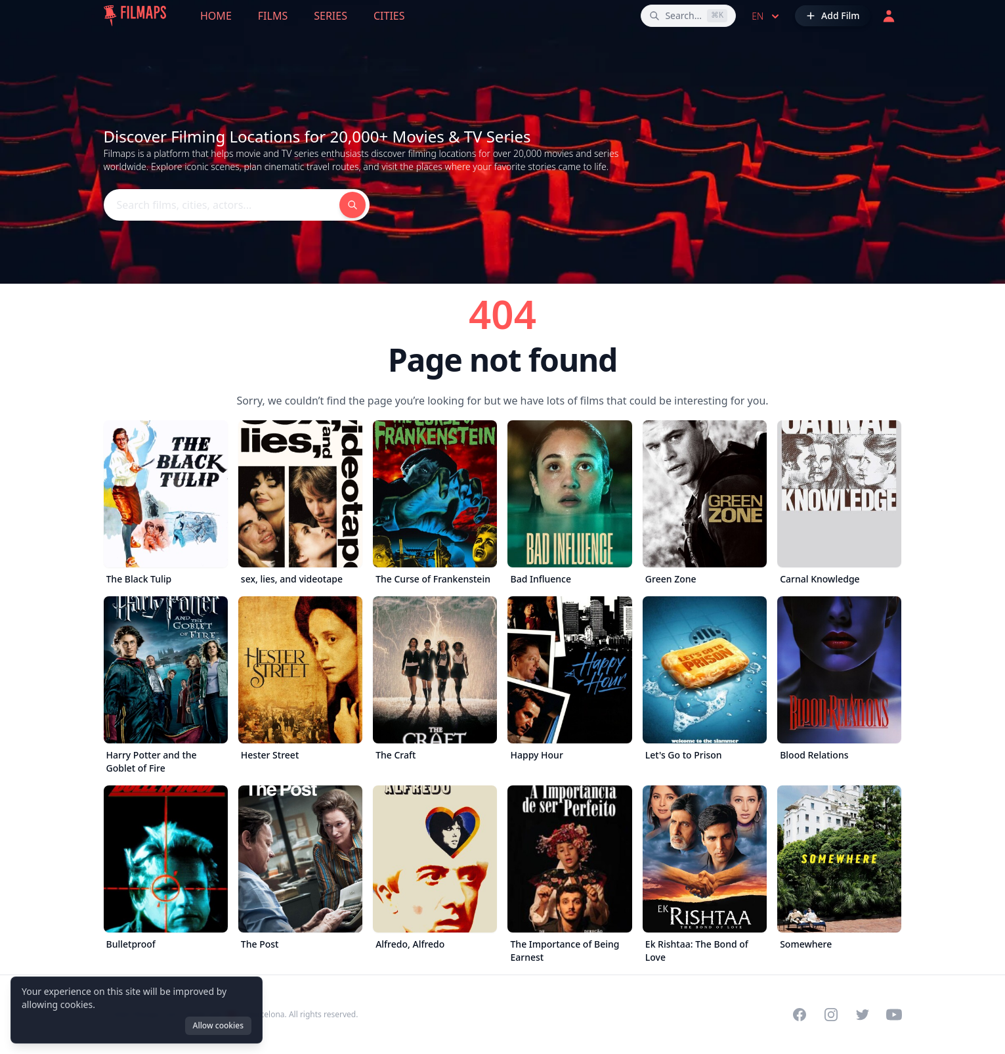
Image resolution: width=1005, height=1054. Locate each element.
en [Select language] (767, 16)
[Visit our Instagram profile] (831, 1014)
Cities (389, 16)
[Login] (889, 16)
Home (216, 16)
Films (273, 16)
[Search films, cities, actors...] (688, 16)
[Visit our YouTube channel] (894, 1014)
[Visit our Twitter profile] (862, 1014)
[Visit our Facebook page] (799, 1014)
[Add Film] (832, 15)
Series (330, 16)
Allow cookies (218, 1025)
